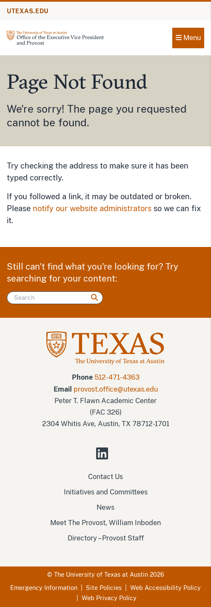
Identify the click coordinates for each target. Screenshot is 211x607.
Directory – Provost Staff (106, 538)
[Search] (55, 297)
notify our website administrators (92, 208)
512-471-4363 (117, 377)
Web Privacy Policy (109, 598)
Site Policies (104, 587)
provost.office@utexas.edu (116, 389)
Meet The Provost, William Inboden (105, 523)
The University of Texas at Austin (101, 574)
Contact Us (105, 477)
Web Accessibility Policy (165, 587)
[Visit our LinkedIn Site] (105, 457)
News (105, 507)
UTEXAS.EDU (27, 11)
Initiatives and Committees (106, 492)
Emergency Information (43, 587)
